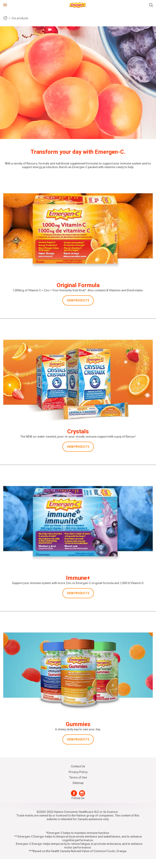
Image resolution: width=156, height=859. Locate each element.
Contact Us (78, 766)
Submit (151, 5)
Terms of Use (78, 777)
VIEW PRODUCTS (78, 300)
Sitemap (78, 783)
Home (5, 18)
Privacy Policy (78, 772)
